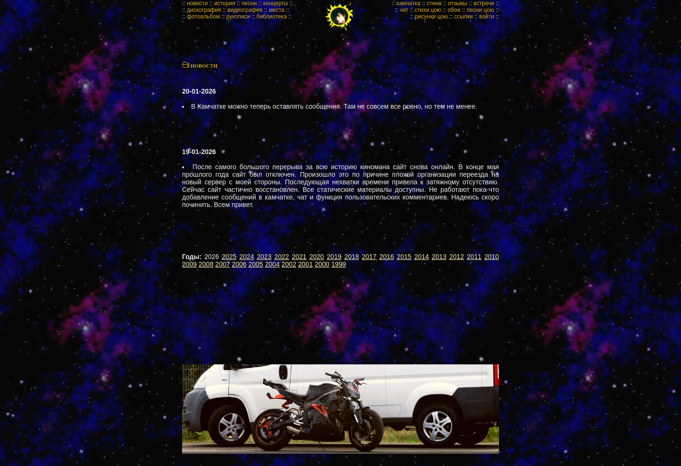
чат (404, 10)
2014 (421, 256)
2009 (189, 264)
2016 (386, 256)
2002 (288, 264)
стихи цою (427, 10)
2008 (206, 264)
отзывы (457, 3)
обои (453, 10)
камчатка (408, 3)
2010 (491, 256)
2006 (239, 264)
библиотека (271, 16)
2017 (369, 256)
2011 (474, 256)
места (277, 10)
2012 (456, 256)
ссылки (463, 16)
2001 (305, 264)
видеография (244, 10)
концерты (275, 3)
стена (434, 3)
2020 (316, 256)
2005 (255, 264)
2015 (404, 256)
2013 (439, 256)
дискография (204, 10)
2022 (281, 256)
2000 (321, 264)
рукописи (238, 16)
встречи (483, 3)
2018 (351, 256)
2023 (264, 256)
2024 (246, 256)
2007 (222, 264)
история (225, 3)
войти (486, 16)
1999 (338, 264)
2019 (334, 256)
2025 (229, 256)
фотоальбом (203, 16)
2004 (272, 264)
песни (249, 3)
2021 (299, 256)
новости (197, 3)
